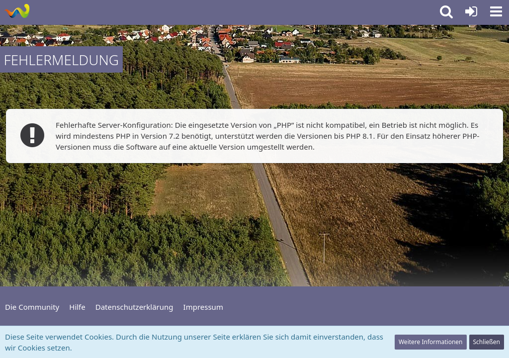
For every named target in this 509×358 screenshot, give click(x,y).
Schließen (486, 342)
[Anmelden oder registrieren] (471, 11)
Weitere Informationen (431, 342)
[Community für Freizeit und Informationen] (16, 11)
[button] (496, 11)
